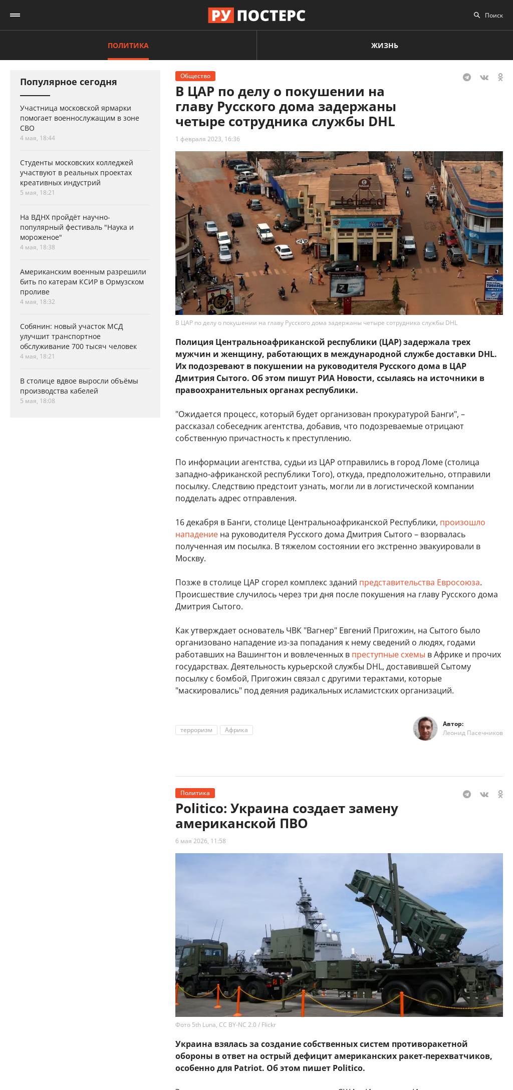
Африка (236, 729)
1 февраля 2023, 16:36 (207, 139)
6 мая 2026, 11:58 (200, 841)
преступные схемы (388, 654)
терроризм (196, 729)
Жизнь (384, 45)
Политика (128, 45)
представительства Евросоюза (419, 582)
